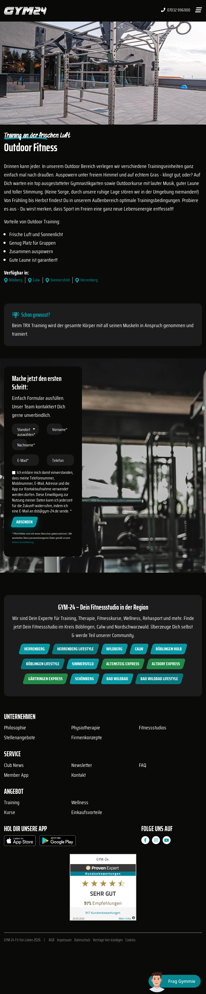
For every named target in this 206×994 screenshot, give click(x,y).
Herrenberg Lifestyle (75, 649)
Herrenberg (34, 649)
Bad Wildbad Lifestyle (159, 678)
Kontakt (78, 775)
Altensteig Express (122, 663)
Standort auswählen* (26, 432)
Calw (139, 649)
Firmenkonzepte (86, 737)
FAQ (142, 765)
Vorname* (60, 429)
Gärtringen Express (45, 678)
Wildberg (114, 649)
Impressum (64, 940)
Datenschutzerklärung (23, 542)
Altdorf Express (166, 663)
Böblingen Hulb (169, 649)
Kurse (9, 812)
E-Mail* (23, 460)
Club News (14, 765)
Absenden (24, 522)
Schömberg (84, 678)
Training (11, 802)
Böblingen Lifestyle (42, 663)
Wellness (79, 802)
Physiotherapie (85, 727)
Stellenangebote (19, 737)
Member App (16, 775)
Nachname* (26, 444)
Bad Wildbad (117, 678)
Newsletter (81, 765)
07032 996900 (175, 10)
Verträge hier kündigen (108, 940)
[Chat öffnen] (175, 981)
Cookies (130, 940)
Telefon (58, 460)
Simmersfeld (83, 663)
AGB (51, 940)
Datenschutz (82, 940)
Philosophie (15, 727)
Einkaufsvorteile (86, 812)
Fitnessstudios (152, 727)
